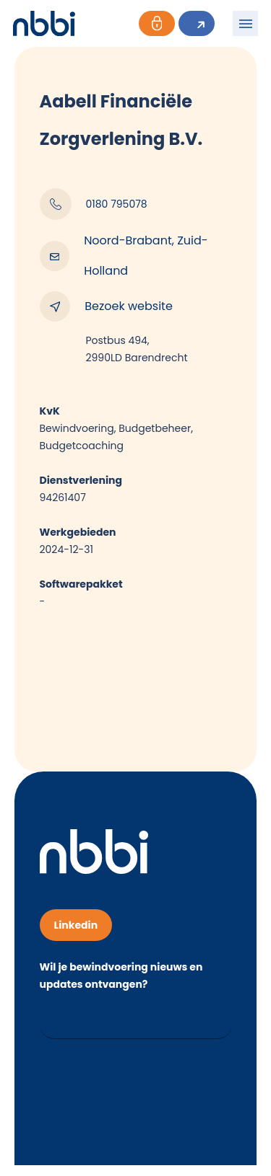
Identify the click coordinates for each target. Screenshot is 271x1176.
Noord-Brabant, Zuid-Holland (124, 255)
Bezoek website (106, 306)
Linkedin (76, 925)
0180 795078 (93, 204)
